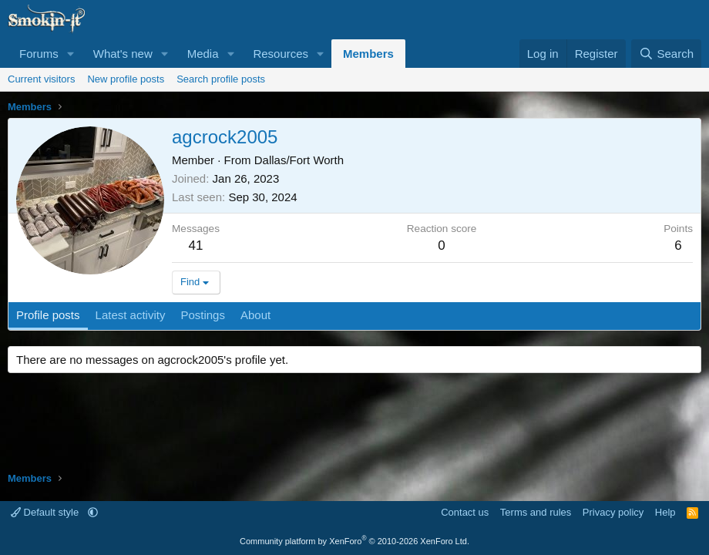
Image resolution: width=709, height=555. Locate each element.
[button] (71, 53)
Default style (46, 512)
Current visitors (41, 79)
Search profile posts (220, 79)
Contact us (465, 512)
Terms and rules (535, 512)
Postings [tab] (202, 314)
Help (665, 512)
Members (368, 53)
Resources (280, 53)
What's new (123, 53)
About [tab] (255, 314)
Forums (39, 53)
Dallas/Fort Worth (299, 159)
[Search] (666, 53)
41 (196, 245)
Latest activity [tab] (131, 314)
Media (203, 53)
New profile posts (125, 79)
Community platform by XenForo (354, 541)
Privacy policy (613, 512)
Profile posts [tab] (48, 314)
